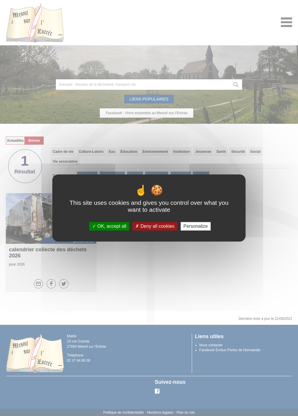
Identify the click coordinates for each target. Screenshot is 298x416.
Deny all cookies (154, 226)
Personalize (195, 226)
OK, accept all (109, 226)
